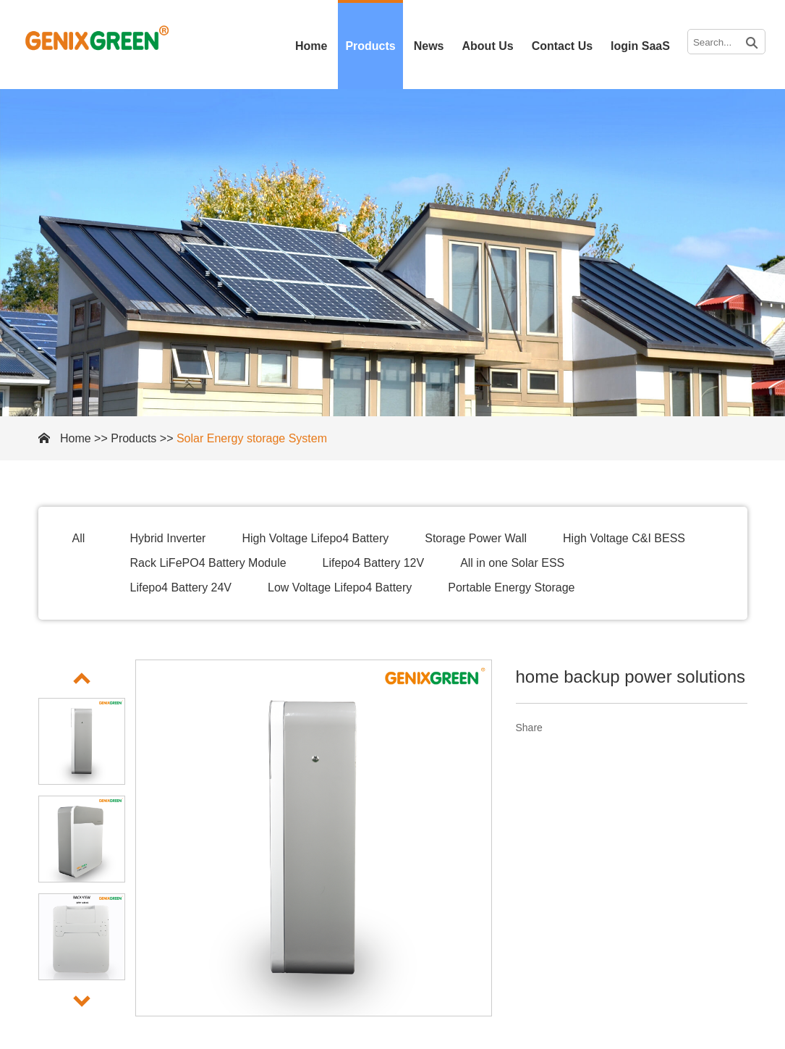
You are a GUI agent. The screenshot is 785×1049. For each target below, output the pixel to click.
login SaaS (640, 46)
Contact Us (562, 46)
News (429, 46)
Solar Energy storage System (252, 438)
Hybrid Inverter (168, 538)
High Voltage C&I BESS (624, 538)
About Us (488, 46)
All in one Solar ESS (512, 563)
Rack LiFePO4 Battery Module (208, 563)
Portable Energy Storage (511, 587)
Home (311, 46)
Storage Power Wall (476, 538)
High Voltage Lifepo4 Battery (315, 538)
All (78, 538)
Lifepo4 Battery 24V (181, 587)
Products (370, 46)
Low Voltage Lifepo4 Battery (340, 587)
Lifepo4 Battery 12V (374, 563)
